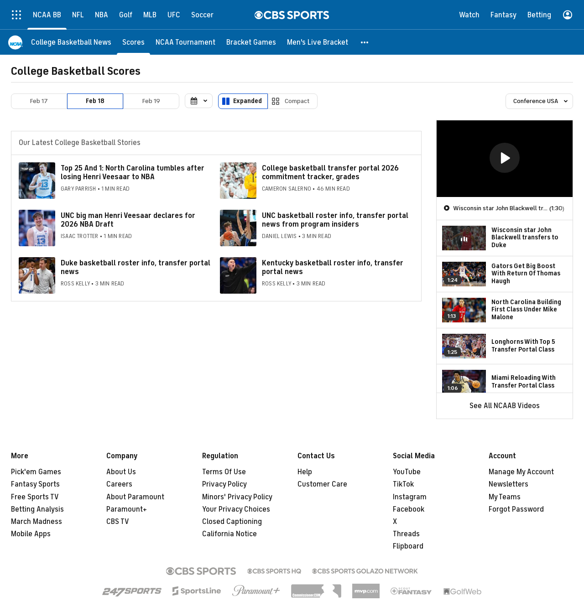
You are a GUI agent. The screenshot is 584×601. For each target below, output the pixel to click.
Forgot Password (516, 509)
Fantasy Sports (35, 484)
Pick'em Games (36, 472)
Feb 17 (39, 101)
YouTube (407, 472)
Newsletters (508, 484)
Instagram (410, 497)
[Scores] (133, 42)
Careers (119, 484)
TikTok (403, 484)
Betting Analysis (37, 509)
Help (304, 472)
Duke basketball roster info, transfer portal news (135, 267)
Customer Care (322, 484)
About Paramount (135, 497)
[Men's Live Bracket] (318, 42)
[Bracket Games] (251, 42)
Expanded (247, 101)
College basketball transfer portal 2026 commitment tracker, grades (330, 172)
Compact (297, 101)
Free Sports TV (35, 497)
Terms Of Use (224, 472)
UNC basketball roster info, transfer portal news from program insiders (335, 220)
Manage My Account (521, 472)
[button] (365, 42)
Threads (406, 534)
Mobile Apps (31, 534)
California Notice (229, 534)
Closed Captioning (232, 521)
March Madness (36, 521)
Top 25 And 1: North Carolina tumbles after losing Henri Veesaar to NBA (132, 172)
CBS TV (117, 521)
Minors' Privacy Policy (237, 497)
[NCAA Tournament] (185, 42)
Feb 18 (95, 101)
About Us (121, 472)
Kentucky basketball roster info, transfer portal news (332, 267)
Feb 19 (151, 101)
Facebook (408, 509)
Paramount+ (126, 509)
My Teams (505, 497)
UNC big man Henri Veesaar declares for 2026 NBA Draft (128, 220)
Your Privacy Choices (236, 509)
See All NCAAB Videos (504, 405)
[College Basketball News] (71, 42)
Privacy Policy (224, 484)
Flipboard (408, 546)
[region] (505, 158)
